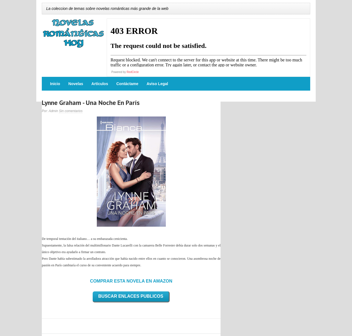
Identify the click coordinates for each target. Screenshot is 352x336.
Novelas (75, 84)
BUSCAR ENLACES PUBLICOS (130, 296)
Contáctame (127, 84)
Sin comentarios (70, 111)
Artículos (99, 84)
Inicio (55, 84)
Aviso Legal (157, 84)
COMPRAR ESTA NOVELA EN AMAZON (131, 281)
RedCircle (133, 72)
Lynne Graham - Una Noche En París (91, 102)
